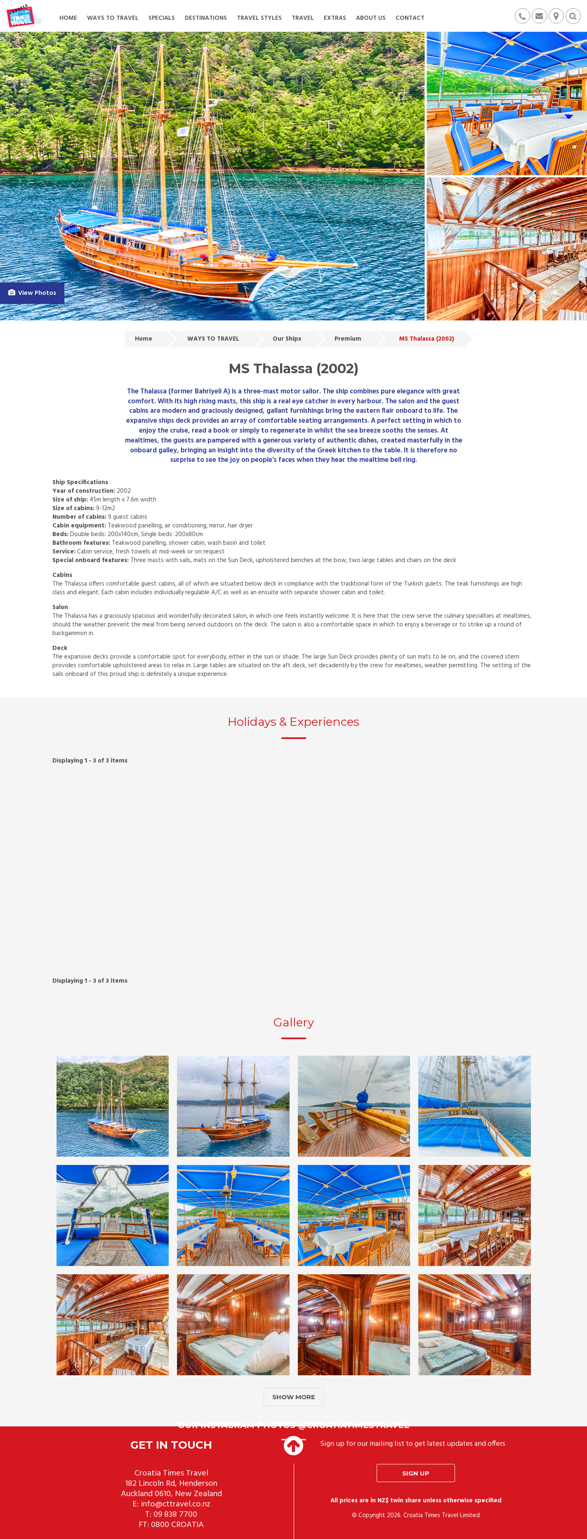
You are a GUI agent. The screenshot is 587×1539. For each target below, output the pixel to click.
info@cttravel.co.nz (175, 1504)
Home (143, 339)
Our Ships (287, 339)
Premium (348, 339)
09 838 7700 (175, 1514)
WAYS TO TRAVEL (213, 339)
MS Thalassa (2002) (426, 339)
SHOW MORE (293, 1397)
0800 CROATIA (177, 1525)
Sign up (415, 1473)
